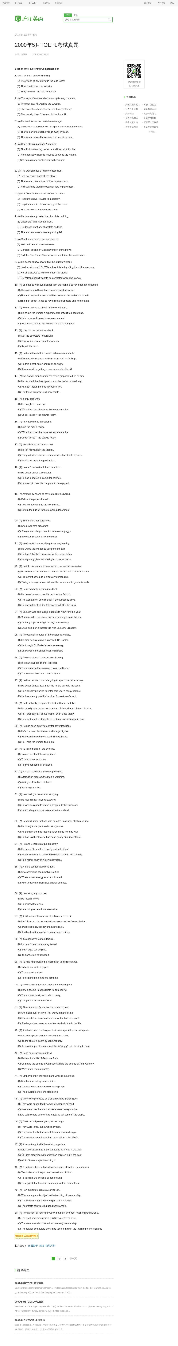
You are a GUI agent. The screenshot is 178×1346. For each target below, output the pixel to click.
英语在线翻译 (131, 118)
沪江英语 (18, 35)
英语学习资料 (150, 118)
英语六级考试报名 (133, 104)
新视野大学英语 (151, 122)
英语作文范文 (150, 113)
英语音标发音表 (151, 127)
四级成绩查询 (131, 122)
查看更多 (152, 132)
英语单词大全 (150, 109)
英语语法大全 (131, 127)
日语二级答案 (150, 104)
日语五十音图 (131, 109)
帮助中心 (46, 3)
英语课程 (129, 113)
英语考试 (27, 35)
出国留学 (33, 1245)
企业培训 (58, 3)
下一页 (73, 1258)
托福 (35, 35)
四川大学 (50, 1245)
